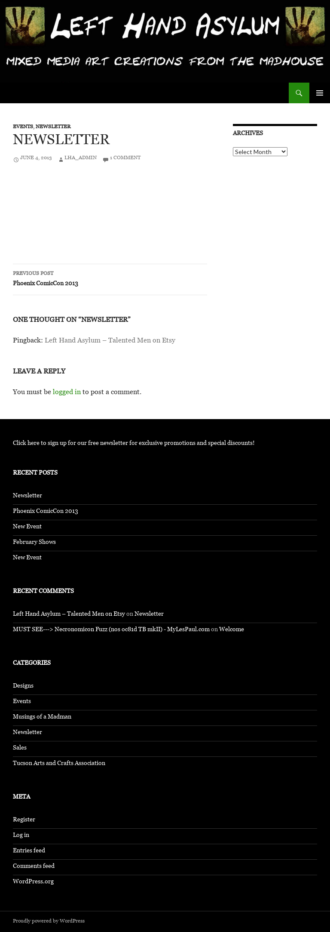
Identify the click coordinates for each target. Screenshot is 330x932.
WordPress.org (33, 882)
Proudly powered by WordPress (49, 921)
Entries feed (29, 851)
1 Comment (125, 158)
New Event (27, 527)
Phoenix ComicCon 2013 (110, 279)
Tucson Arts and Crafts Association (59, 764)
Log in (21, 835)
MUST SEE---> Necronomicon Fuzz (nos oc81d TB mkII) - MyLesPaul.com (111, 630)
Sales (20, 748)
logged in (67, 393)
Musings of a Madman (42, 717)
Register (24, 820)
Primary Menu (319, 93)
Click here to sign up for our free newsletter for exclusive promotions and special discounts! (134, 443)
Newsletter (53, 127)
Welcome (231, 630)
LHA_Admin (80, 158)
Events (23, 127)
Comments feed (34, 866)
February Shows (34, 542)
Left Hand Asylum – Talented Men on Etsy (110, 341)
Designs (23, 686)
